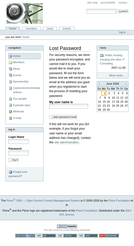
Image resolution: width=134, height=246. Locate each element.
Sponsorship (20, 81)
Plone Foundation (119, 200)
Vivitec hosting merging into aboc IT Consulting (113, 61)
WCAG (46, 236)
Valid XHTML (67, 236)
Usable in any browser (109, 236)
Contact (122, 2)
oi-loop (17, 117)
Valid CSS (88, 236)
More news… (117, 75)
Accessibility (107, 2)
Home (12, 28)
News (50, 28)
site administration (66, 142)
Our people (20, 98)
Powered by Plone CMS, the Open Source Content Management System (67, 226)
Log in (122, 32)
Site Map (92, 2)
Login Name (16, 136)
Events (67, 28)
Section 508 (25, 236)
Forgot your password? (17, 174)
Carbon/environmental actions (26, 90)
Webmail (18, 111)
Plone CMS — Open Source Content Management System (43, 200)
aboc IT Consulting (24, 13)
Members (31, 28)
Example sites (21, 105)
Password (15, 148)
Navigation (14, 47)
